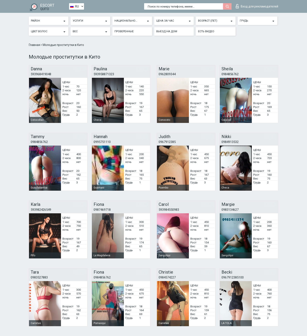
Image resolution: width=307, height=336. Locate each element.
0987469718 (102, 210)
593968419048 (41, 74)
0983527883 (39, 277)
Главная (35, 45)
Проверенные (124, 31)
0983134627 (230, 210)
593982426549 (41, 210)
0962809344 (167, 74)
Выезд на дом (166, 31)
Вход (257, 6)
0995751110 (102, 142)
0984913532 (230, 142)
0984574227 (167, 277)
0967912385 (167, 142)
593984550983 (169, 210)
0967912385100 (233, 277)
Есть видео (206, 31)
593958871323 (104, 74)
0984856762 (230, 74)
